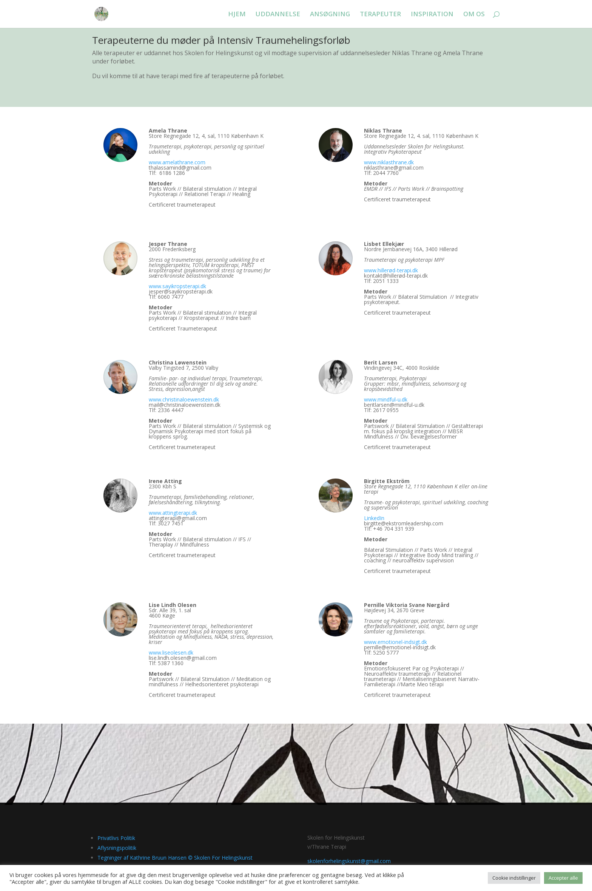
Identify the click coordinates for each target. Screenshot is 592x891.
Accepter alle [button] (563, 877)
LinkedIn (374, 518)
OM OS (474, 14)
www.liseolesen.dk (171, 652)
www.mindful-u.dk (385, 399)
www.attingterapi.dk (173, 512)
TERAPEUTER (380, 14)
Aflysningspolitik (116, 847)
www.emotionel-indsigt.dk (395, 641)
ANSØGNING (330, 14)
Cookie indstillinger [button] (514, 877)
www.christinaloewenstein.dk (184, 399)
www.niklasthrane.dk (389, 162)
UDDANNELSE (278, 14)
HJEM (237, 14)
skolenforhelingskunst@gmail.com (349, 861)
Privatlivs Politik (116, 838)
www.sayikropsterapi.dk (177, 286)
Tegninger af (175, 857)
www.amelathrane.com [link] (177, 162)
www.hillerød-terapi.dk (391, 270)
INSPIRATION (432, 14)
